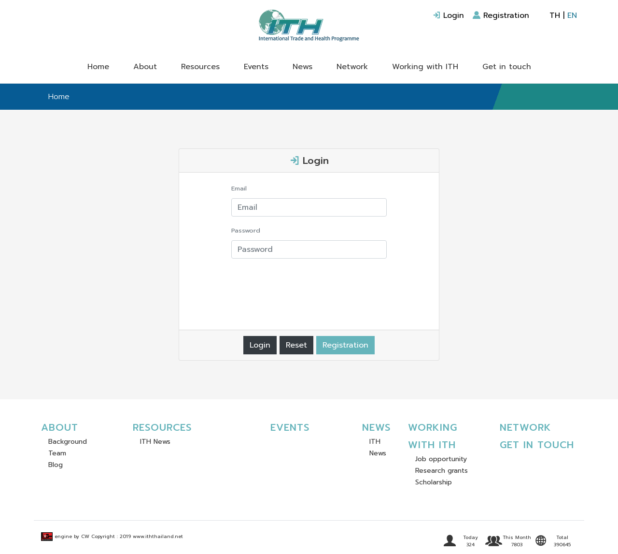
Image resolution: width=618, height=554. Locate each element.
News (302, 67)
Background (67, 442)
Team (57, 453)
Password (245, 230)
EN (572, 15)
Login (448, 15)
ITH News (155, 442)
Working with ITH (425, 67)
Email (239, 188)
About (145, 67)
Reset (296, 345)
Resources (200, 67)
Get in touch (506, 67)
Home (98, 67)
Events (256, 67)
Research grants (441, 471)
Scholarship (433, 482)
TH (554, 15)
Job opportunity (441, 459)
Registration (501, 15)
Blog (55, 465)
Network (352, 67)
